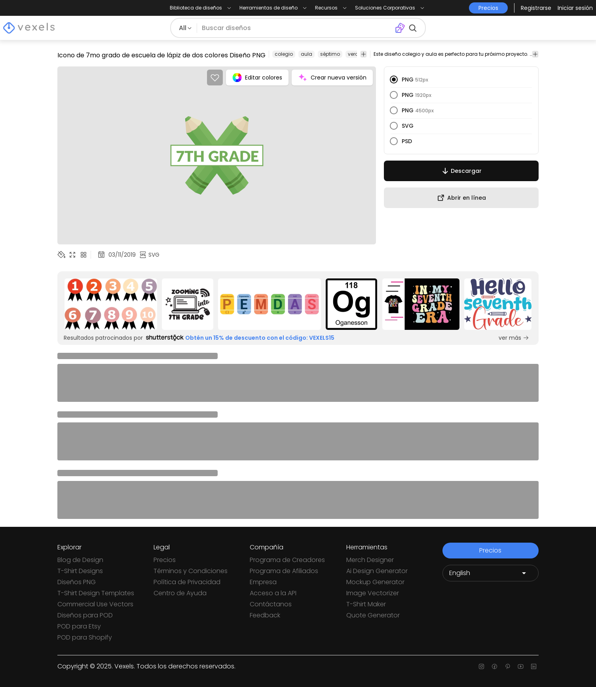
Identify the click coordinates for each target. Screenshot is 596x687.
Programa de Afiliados (284, 570)
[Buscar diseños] (295, 28)
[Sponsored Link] (111, 304)
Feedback (265, 615)
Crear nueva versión (332, 77)
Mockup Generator (375, 582)
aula (306, 54)
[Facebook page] (494, 666)
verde (354, 54)
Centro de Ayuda (180, 593)
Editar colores (257, 77)
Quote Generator (373, 615)
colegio (284, 54)
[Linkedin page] (534, 666)
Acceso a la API (273, 593)
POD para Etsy (79, 626)
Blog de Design (80, 559)
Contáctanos (271, 604)
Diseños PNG (76, 582)
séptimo (330, 54)
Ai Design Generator (377, 570)
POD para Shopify (84, 637)
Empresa (263, 582)
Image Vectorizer (372, 593)
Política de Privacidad (187, 582)
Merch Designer (370, 559)
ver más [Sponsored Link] (514, 338)
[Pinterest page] (507, 666)
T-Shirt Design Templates (95, 593)
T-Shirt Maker (366, 604)
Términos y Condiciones (191, 570)
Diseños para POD (85, 615)
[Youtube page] (521, 666)
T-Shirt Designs (80, 570)
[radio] (394, 79)
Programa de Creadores (287, 559)
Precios (165, 559)
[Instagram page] (481, 666)
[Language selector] (490, 573)
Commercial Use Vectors (95, 604)
